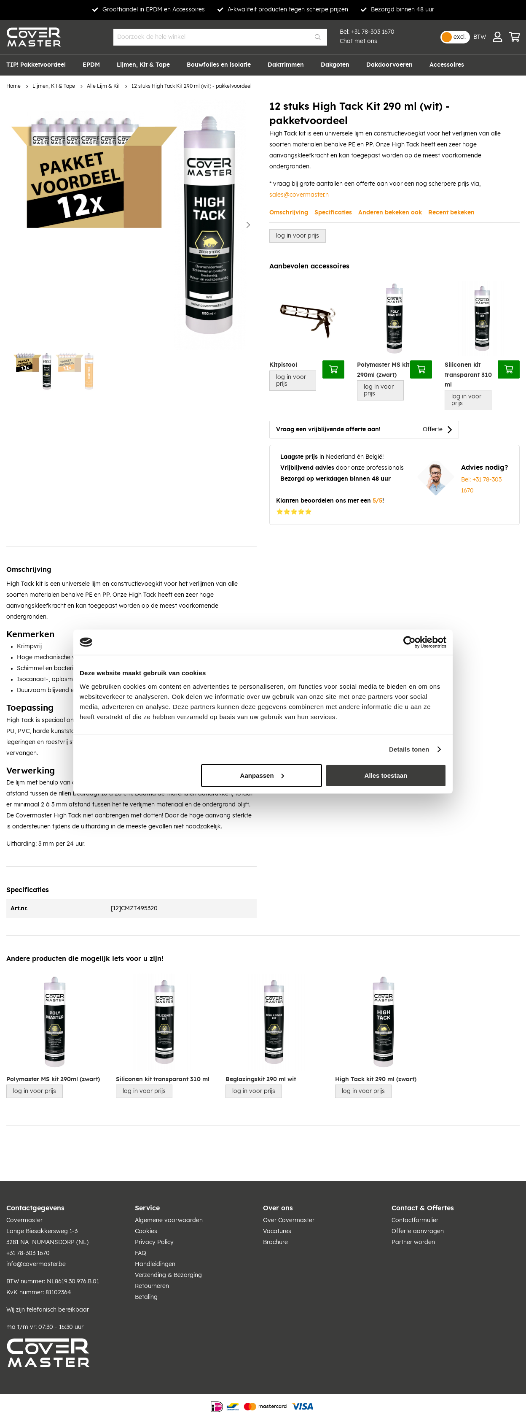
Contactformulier (415, 1220)
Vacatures (277, 1231)
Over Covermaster (288, 1220)
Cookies (146, 1231)
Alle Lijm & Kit (103, 86)
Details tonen (409, 749)
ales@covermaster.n (300, 195)
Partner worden (413, 1242)
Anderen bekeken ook (390, 213)
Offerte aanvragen (418, 1231)
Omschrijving (288, 213)
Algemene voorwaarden (169, 1220)
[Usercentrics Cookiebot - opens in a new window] (409, 642)
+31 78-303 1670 (372, 32)
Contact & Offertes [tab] (423, 1208)
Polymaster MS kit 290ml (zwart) (383, 370)
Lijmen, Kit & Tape (53, 86)
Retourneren (152, 1286)
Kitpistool (283, 365)
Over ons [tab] (278, 1208)
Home (13, 86)
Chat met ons (358, 41)
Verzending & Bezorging (168, 1275)
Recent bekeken (451, 213)
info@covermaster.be (36, 1264)
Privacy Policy (154, 1242)
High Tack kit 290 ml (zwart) (375, 1079)
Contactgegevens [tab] (35, 1208)
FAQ (140, 1253)
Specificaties (333, 213)
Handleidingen (155, 1264)
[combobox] (220, 37)
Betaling (146, 1297)
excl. (460, 37)
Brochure (275, 1242)
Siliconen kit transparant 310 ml (468, 375)
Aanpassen (262, 775)
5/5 (377, 501)
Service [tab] (147, 1208)
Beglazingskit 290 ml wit (260, 1079)
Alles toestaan (386, 775)
